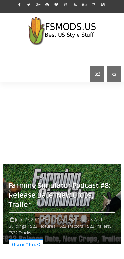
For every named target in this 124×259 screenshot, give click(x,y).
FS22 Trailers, (98, 226)
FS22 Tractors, (70, 226)
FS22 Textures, (42, 226)
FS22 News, (57, 219)
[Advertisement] (63, 122)
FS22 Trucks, (20, 233)
